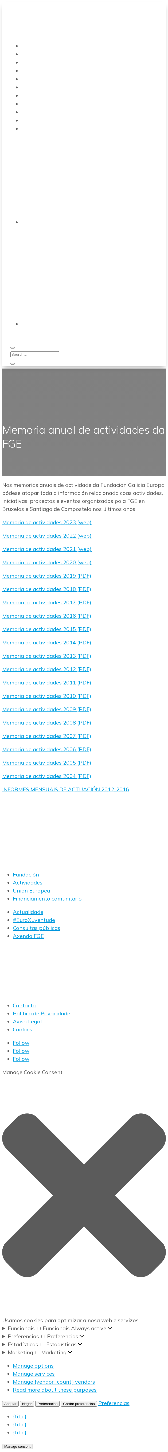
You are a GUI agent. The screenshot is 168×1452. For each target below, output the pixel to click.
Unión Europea (31, 890)
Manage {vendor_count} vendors (54, 1381)
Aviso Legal (27, 1021)
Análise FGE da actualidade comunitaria (66, 79)
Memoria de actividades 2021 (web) (47, 549)
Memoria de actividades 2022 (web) (47, 535)
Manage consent (17, 1447)
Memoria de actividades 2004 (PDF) (46, 776)
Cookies (22, 1029)
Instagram (32, 121)
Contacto (24, 1005)
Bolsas (28, 71)
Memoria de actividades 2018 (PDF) (46, 589)
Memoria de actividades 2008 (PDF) (46, 722)
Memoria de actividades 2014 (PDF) (46, 642)
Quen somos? (36, 46)
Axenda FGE (28, 936)
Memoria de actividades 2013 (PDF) (46, 655)
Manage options (33, 1365)
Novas (28, 63)
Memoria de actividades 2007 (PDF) (46, 736)
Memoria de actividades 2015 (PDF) (46, 629)
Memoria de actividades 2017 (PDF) (46, 602)
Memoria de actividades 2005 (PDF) (46, 762)
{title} (19, 1416)
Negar (27, 1404)
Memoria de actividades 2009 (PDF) (46, 709)
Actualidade (28, 912)
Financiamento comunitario (47, 898)
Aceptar (10, 1404)
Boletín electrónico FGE (47, 96)
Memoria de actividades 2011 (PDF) (46, 682)
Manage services (34, 1373)
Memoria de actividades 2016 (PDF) (46, 615)
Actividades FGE (39, 104)
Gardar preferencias (79, 1404)
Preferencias (47, 1404)
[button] (84, 1196)
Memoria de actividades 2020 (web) (47, 562)
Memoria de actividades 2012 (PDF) (46, 669)
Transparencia (37, 54)
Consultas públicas (36, 928)
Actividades (27, 882)
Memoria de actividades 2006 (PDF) (46, 749)
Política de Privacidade (41, 1013)
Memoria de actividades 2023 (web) (47, 522)
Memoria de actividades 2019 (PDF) (46, 575)
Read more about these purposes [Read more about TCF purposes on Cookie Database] (55, 1389)
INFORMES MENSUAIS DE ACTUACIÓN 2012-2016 (65, 789)
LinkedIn (30, 112)
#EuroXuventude (39, 87)
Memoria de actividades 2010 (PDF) (46, 695)
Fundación (26, 874)
